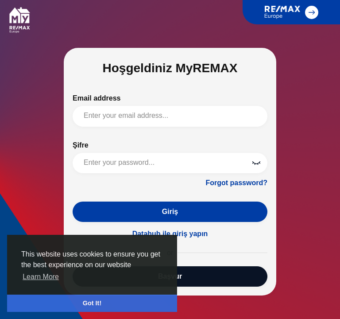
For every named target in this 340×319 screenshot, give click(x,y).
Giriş (170, 211)
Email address (97, 98)
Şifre (81, 145)
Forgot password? (236, 183)
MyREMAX (19, 20)
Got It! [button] (92, 303)
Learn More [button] (41, 276)
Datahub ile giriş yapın (170, 233)
